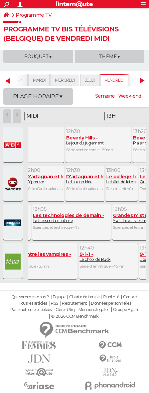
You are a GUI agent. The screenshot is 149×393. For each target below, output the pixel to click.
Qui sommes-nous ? (30, 297)
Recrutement (74, 303)
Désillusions (38, 257)
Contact (130, 297)
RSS (54, 303)
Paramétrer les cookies (31, 309)
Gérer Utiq (64, 309)
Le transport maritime (68, 218)
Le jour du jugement (85, 140)
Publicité (111, 297)
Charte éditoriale (84, 297)
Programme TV (33, 15)
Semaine (105, 96)
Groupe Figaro (126, 309)
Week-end (129, 96)
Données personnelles (111, 303)
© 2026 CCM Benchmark (75, 316)
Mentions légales (94, 309)
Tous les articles (32, 303)
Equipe (59, 297)
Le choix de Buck (95, 257)
